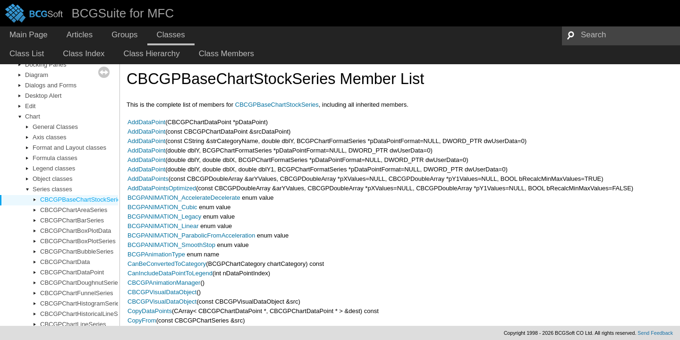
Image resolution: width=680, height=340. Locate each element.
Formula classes (55, 158)
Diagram (36, 74)
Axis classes (50, 137)
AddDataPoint (146, 122)
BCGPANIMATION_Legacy (164, 216)
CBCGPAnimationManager (164, 282)
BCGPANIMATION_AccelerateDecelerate (184, 197)
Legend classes (54, 168)
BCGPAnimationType (156, 254)
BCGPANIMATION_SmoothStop (171, 244)
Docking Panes (45, 64)
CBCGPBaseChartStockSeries (82, 199)
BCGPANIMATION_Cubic (162, 207)
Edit (30, 106)
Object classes (53, 178)
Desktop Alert (43, 95)
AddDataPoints (148, 178)
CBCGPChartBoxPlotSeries (78, 241)
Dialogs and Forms (50, 85)
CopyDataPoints (150, 310)
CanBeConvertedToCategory (167, 263)
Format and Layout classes (69, 147)
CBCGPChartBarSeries (72, 220)
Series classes (52, 189)
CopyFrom (142, 320)
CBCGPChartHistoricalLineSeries (85, 313)
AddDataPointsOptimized (162, 188)
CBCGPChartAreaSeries (73, 209)
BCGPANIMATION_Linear (163, 226)
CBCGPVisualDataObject (162, 292)
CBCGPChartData (65, 261)
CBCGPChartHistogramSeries (81, 303)
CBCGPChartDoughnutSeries (80, 282)
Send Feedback (655, 333)
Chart (32, 116)
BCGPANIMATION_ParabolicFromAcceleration (191, 235)
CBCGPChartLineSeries (73, 324)
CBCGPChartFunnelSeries (76, 293)
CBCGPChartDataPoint (72, 272)
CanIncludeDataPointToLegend (170, 273)
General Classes (55, 126)
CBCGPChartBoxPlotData (75, 230)
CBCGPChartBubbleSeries (76, 251)
